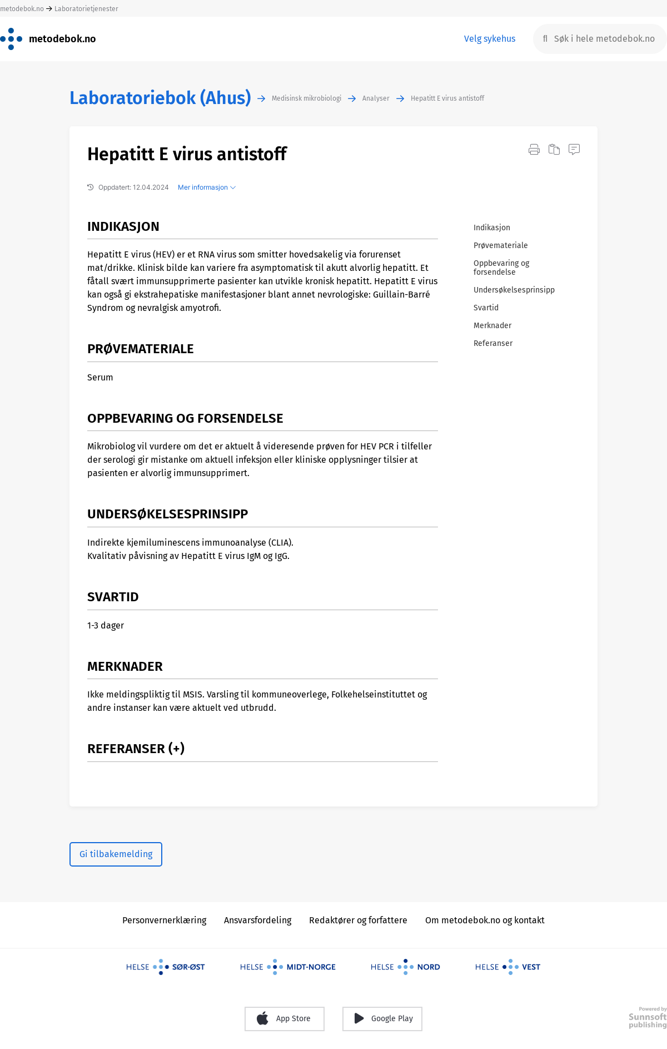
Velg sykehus (489, 38)
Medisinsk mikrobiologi (306, 98)
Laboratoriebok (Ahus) (160, 98)
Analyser (376, 98)
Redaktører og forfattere (358, 920)
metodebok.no (22, 9)
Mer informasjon (207, 187)
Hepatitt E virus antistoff (447, 98)
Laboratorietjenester (86, 9)
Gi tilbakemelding (115, 854)
